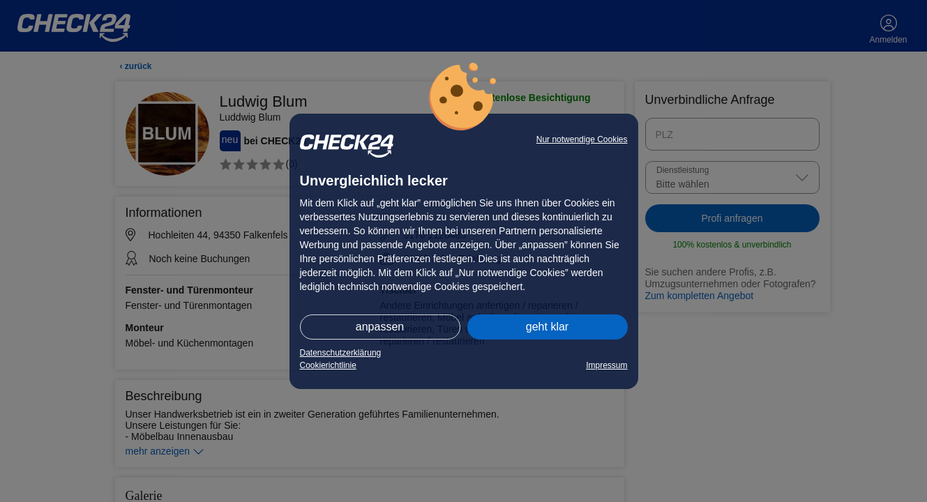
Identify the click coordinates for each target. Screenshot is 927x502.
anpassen (380, 327)
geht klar (547, 327)
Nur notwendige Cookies (582, 139)
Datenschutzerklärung (341, 353)
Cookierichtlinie (328, 365)
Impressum (606, 365)
